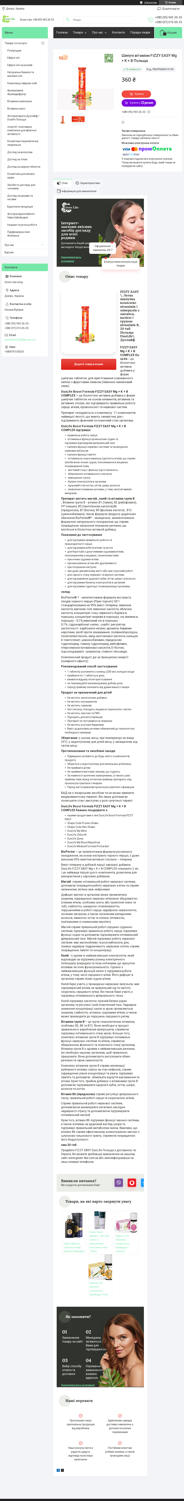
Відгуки (9, 252)
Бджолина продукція (20, 206)
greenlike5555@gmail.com (20, 339)
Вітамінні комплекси (19, 101)
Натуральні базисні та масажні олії (20, 74)
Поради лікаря (140, 32)
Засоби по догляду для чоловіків (21, 186)
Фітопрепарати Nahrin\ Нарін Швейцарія (21, 215)
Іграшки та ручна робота (22, 224)
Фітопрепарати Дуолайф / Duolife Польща (23, 118)
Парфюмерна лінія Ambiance (18, 233)
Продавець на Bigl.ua (92, 1494)
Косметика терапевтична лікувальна (22, 143)
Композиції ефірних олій (22, 83)
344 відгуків (150, 2)
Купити (139, 93)
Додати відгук (171, 8)
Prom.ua (109, 1491)
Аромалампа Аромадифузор (16, 92)
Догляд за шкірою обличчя (23, 166)
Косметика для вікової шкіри (21, 175)
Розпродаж (14, 50)
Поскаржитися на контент (86, 1497)
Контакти (118, 32)
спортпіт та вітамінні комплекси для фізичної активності (22, 130)
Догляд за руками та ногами (20, 197)
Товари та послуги (16, 43)
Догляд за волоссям (19, 152)
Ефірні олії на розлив (19, 65)
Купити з (141, 103)
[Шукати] (67, 20)
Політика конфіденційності (115, 1497)
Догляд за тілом (17, 159)
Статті (9, 1475)
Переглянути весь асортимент (71, 259)
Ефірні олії (13, 57)
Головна (62, 32)
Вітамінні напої (16, 108)
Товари (78, 32)
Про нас (97, 32)
